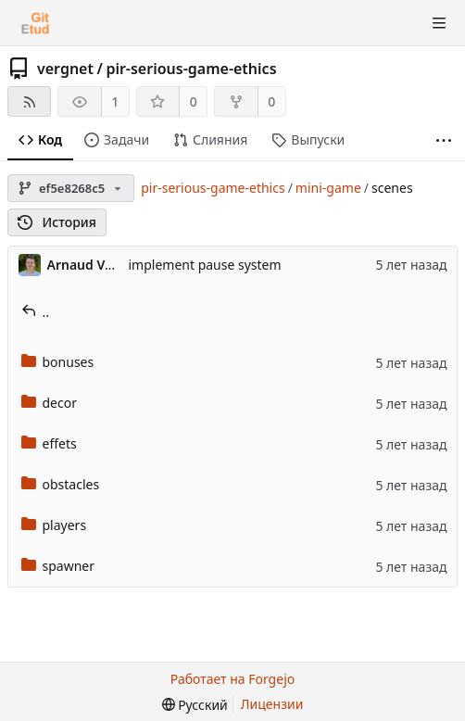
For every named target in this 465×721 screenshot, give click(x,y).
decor (49, 402)
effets (49, 443)
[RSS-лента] (29, 101)
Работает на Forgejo (232, 679)
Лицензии (272, 704)
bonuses (57, 362)
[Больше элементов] (444, 140)
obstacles (60, 484)
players (54, 525)
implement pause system (205, 264)
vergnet (65, 68)
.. (35, 312)
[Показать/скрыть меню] (439, 23)
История (57, 222)
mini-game (328, 187)
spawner (58, 566)
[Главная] (35, 23)
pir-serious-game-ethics (191, 68)
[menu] (195, 705)
